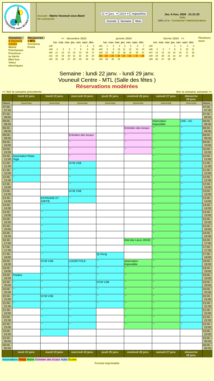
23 (87, 56)
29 (80, 59)
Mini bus (14, 59)
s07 (151, 52)
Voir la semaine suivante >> (194, 91)
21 (74, 56)
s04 (101, 56)
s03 (101, 52)
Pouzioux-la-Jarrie (15, 55)
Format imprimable (107, 363)
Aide (182, 17)
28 (74, 59)
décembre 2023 (76, 38)
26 (63, 59)
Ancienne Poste (34, 45)
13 (69, 52)
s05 (101, 59)
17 (93, 52)
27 (69, 59)
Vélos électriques (15, 64)
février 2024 (171, 38)
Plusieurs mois (204, 39)
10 (93, 49)
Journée (26, 103)
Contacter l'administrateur (189, 20)
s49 (51, 49)
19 (63, 56)
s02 (101, 49)
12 (63, 52)
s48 (51, 46)
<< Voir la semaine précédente (22, 91)
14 (74, 52)
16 (87, 52)
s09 (151, 59)
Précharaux (15, 50)
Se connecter (46, 18)
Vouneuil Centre (15, 42)
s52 (51, 59)
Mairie (12, 47)
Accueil (42, 15)
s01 (101, 46)
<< (62, 38)
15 (80, 52)
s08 (151, 56)
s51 (51, 56)
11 (56, 52)
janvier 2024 (124, 38)
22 (80, 56)
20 (69, 56)
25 (56, 59)
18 (56, 56)
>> (182, 38)
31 (93, 59)
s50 (51, 52)
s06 (151, 49)
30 (87, 59)
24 (93, 56)
